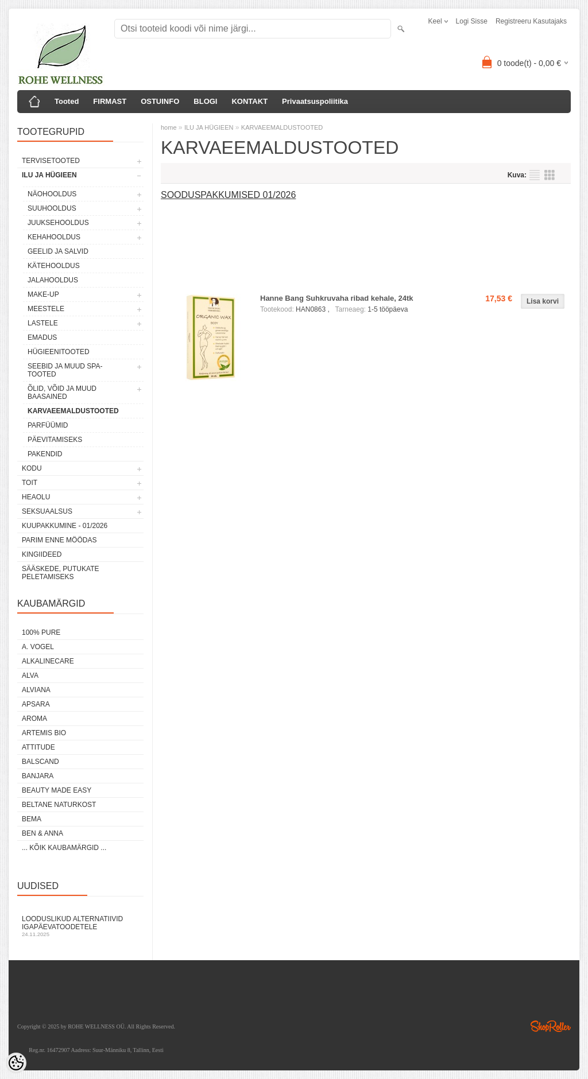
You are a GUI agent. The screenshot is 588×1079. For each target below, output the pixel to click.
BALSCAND (40, 762)
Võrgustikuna (549, 175)
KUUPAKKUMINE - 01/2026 (64, 526)
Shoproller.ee (551, 1026)
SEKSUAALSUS (47, 511)
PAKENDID (45, 454)
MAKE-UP (43, 294)
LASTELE (43, 323)
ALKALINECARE (48, 661)
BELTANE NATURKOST (59, 805)
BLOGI (205, 101)
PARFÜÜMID (48, 425)
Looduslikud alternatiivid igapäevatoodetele (80, 926)
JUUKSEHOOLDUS (58, 223)
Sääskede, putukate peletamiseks (60, 573)
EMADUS (42, 337)
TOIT (29, 483)
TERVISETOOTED (51, 161)
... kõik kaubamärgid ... (64, 848)
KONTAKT (249, 101)
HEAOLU (36, 497)
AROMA (34, 719)
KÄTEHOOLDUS (54, 266)
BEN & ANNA (42, 833)
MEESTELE (46, 309)
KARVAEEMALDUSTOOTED (73, 411)
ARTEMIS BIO (44, 733)
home (169, 127)
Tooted (67, 101)
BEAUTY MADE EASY (56, 790)
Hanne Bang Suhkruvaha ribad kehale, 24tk (336, 298)
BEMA (31, 819)
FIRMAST (109, 101)
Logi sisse (472, 21)
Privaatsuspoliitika (315, 101)
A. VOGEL (38, 647)
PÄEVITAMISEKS (55, 440)
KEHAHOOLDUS (54, 237)
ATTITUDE (38, 747)
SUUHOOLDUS (52, 208)
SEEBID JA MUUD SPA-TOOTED (65, 370)
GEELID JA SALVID (58, 251)
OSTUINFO (160, 101)
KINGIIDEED (41, 554)
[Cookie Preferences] (16, 1063)
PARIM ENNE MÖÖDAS (59, 540)
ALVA (30, 676)
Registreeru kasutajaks (531, 21)
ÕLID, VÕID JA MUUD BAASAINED (62, 393)
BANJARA (37, 776)
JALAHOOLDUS (53, 280)
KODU (32, 468)
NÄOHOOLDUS (52, 194)
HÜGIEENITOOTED (59, 352)
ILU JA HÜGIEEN (49, 175)
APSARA (36, 704)
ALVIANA (36, 690)
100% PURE (41, 632)
